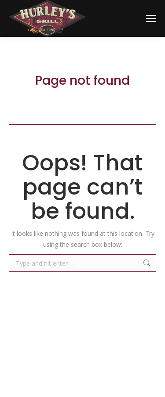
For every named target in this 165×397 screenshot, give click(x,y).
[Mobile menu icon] (151, 18)
